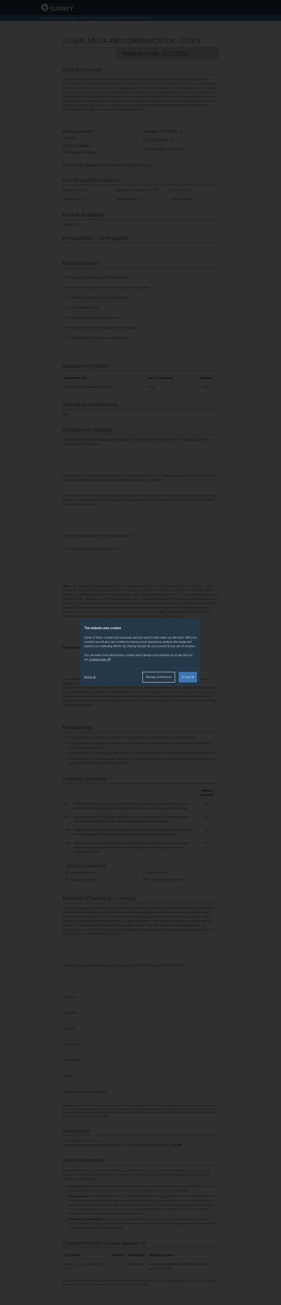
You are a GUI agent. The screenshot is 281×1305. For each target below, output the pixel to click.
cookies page (100, 659)
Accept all (188, 677)
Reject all (90, 677)
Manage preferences (159, 677)
